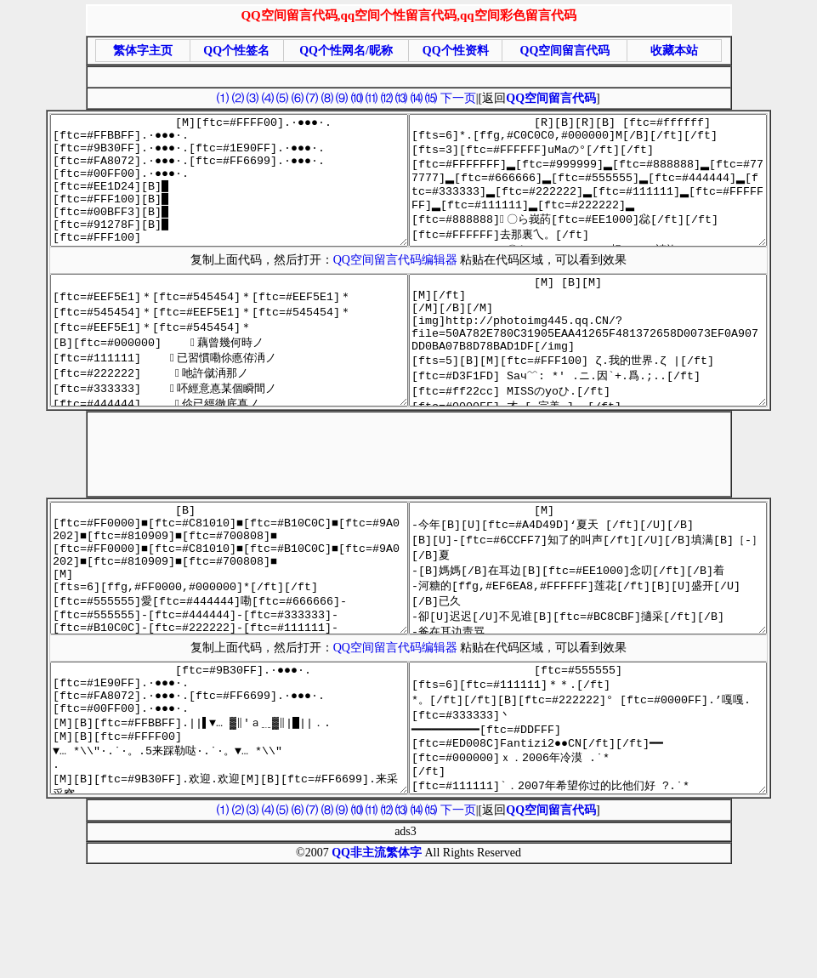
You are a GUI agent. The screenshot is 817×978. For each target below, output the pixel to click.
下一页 (458, 98)
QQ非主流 (359, 954)
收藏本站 (674, 50)
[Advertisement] (405, 75)
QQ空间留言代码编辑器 (399, 285)
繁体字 (404, 954)
